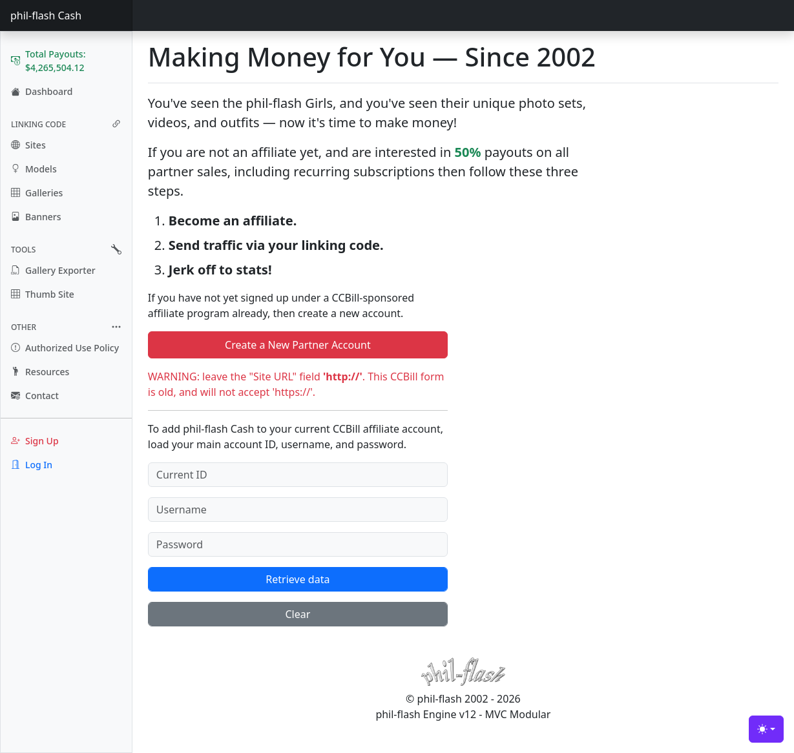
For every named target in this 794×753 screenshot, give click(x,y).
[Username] (298, 509)
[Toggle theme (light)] (766, 729)
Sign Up (35, 441)
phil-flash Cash (45, 15)
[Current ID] (298, 474)
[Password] (298, 544)
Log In (31, 465)
